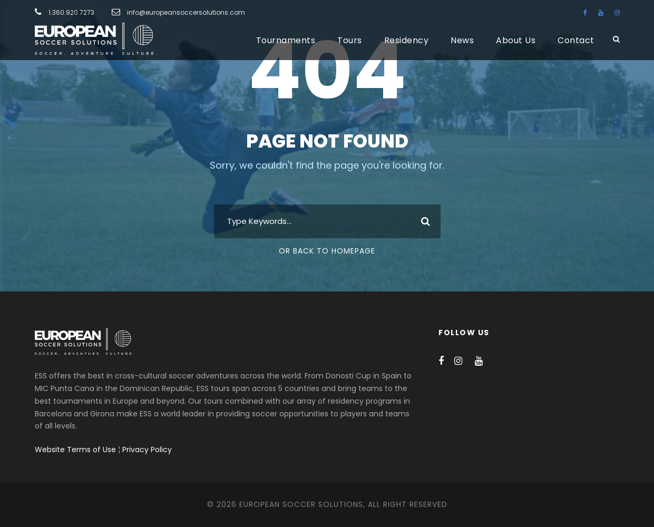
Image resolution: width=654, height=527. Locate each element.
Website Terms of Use (75, 449)
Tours (349, 40)
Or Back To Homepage (327, 251)
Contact (576, 40)
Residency (406, 40)
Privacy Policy (147, 449)
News (462, 40)
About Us (515, 40)
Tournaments (286, 40)
